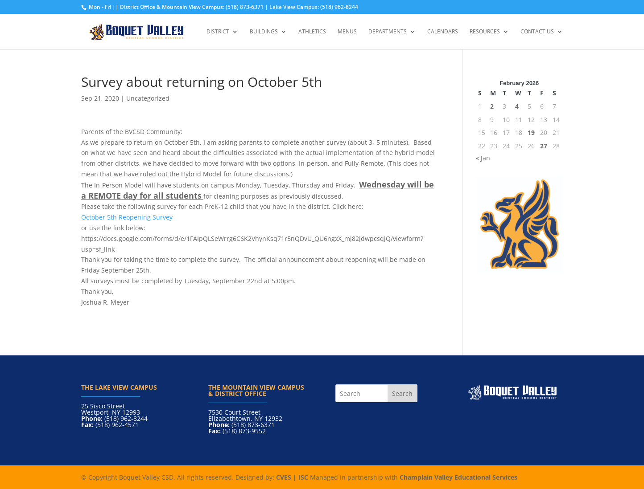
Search (402, 393)
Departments (387, 32)
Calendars (442, 32)
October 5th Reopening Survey (127, 217)
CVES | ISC (292, 477)
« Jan (483, 158)
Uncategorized (147, 98)
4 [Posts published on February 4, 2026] (517, 106)
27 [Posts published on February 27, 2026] (543, 146)
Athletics (312, 32)
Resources (485, 32)
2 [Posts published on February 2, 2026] (492, 106)
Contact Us (537, 32)
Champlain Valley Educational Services (458, 477)
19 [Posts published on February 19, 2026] (531, 132)
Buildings (264, 32)
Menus (347, 32)
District (217, 32)
